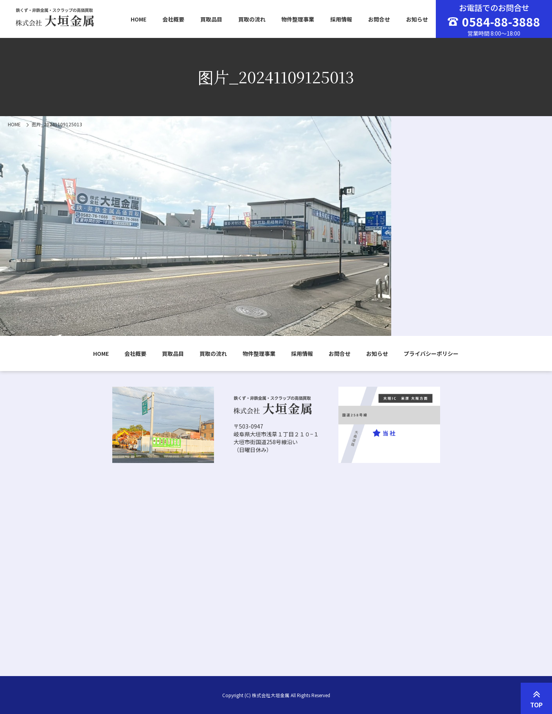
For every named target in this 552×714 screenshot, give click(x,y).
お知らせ (417, 19)
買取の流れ (252, 19)
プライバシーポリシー (431, 353)
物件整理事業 (297, 19)
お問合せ (379, 19)
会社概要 (173, 19)
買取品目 (211, 19)
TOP (536, 698)
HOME (138, 19)
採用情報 (341, 19)
